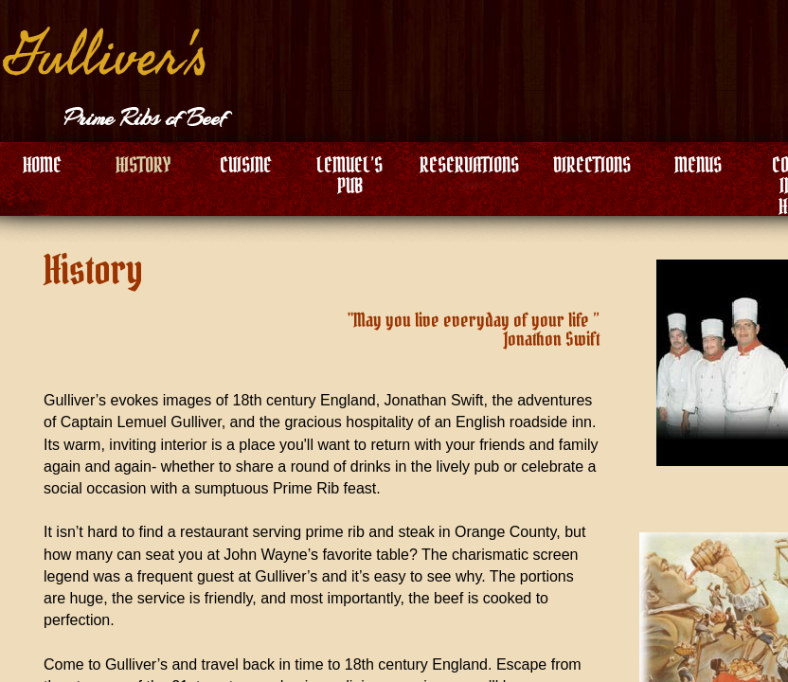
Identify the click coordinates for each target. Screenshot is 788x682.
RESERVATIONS (469, 164)
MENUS (698, 164)
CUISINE (246, 164)
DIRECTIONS (592, 164)
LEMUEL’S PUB (349, 175)
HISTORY (143, 164)
